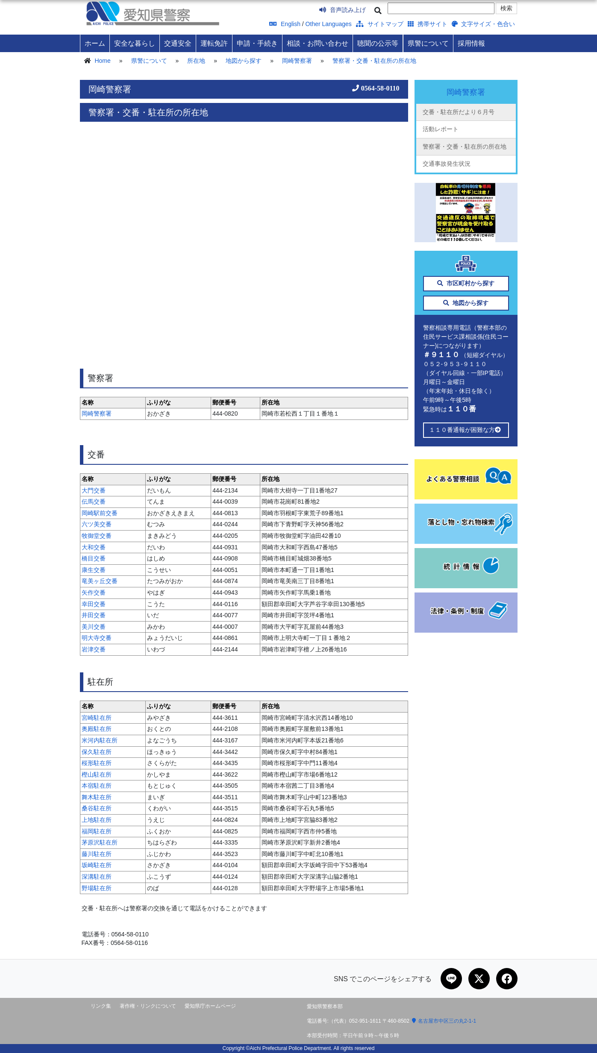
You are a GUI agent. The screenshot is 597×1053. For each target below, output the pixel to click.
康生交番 (94, 569)
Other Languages (329, 24)
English (284, 24)
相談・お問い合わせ (317, 43)
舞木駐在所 (97, 797)
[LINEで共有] (451, 978)
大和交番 (94, 547)
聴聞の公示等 (377, 43)
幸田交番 (94, 604)
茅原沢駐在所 (100, 842)
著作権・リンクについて (148, 1006)
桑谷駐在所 (97, 808)
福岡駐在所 (97, 831)
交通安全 (177, 43)
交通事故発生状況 (447, 163)
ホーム (95, 43)
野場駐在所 (97, 888)
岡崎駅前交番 (100, 513)
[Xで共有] (479, 978)
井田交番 (94, 615)
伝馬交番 (94, 501)
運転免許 (214, 43)
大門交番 (94, 490)
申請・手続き (257, 43)
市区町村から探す (466, 283)
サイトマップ (379, 24)
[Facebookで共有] (507, 978)
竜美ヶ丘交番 (100, 581)
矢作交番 (94, 592)
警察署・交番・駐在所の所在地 (374, 60)
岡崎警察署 (297, 60)
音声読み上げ (342, 9)
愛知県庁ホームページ (210, 1006)
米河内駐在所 (100, 740)
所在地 (196, 60)
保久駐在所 (97, 751)
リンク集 (101, 1006)
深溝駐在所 (97, 876)
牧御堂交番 (97, 535)
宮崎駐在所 (97, 717)
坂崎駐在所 (97, 865)
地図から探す (244, 60)
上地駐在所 (97, 819)
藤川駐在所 (97, 854)
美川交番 (94, 626)
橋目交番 (94, 558)
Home (102, 60)
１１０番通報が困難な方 (466, 429)
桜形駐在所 (97, 763)
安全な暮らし (134, 43)
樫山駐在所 (97, 774)
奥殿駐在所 (97, 728)
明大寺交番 (97, 637)
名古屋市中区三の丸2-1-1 (444, 1021)
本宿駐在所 (97, 785)
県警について (428, 43)
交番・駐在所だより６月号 (458, 112)
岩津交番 (94, 649)
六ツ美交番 (97, 524)
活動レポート (441, 129)
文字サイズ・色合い (483, 24)
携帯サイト (427, 24)
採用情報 (471, 43)
